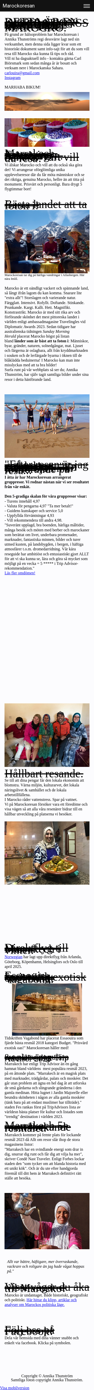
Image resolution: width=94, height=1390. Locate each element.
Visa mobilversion (14, 1388)
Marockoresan (19, 6)
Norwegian (13, 957)
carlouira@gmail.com (22, 73)
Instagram (13, 78)
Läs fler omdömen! (20, 573)
